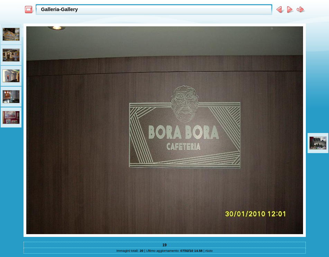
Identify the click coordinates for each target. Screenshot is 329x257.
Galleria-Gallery (59, 9)
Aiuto (209, 250)
